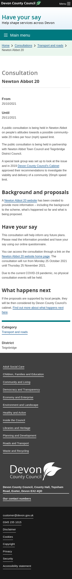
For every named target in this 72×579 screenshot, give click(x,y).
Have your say (28, 19)
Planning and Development (19, 435)
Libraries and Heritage (16, 427)
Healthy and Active (14, 412)
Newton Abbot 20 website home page (26, 256)
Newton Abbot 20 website (20, 200)
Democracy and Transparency (21, 389)
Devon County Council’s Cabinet (38, 165)
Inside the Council (14, 420)
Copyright (9, 543)
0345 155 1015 (12, 522)
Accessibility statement (17, 565)
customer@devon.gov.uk (18, 515)
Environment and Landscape (20, 404)
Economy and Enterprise (18, 397)
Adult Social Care (13, 366)
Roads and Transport (16, 443)
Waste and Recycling (16, 450)
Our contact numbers (17, 498)
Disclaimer (9, 529)
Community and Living (16, 381)
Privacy (7, 551)
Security (8, 558)
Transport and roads (15, 332)
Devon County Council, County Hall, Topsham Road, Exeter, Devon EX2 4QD (33, 489)
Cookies (8, 536)
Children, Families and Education (23, 374)
